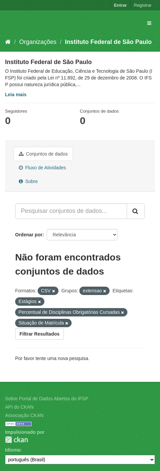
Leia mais (16, 94)
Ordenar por (28, 234)
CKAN (16, 439)
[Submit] (136, 211)
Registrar (143, 5)
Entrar (120, 5)
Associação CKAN (24, 415)
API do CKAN (19, 407)
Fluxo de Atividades (42, 167)
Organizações (37, 42)
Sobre (28, 181)
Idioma (12, 450)
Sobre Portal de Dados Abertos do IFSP (46, 398)
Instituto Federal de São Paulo (108, 42)
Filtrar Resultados (39, 334)
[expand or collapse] (149, 23)
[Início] (8, 42)
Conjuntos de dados (43, 154)
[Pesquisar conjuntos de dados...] (71, 211)
